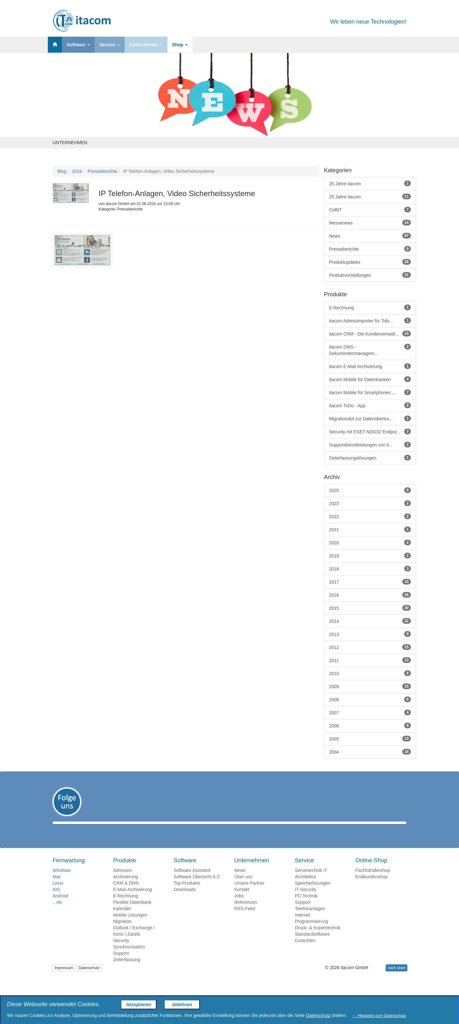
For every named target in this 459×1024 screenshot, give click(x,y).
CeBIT (370, 209)
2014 (370, 621)
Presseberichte (102, 171)
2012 (370, 647)
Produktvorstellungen (370, 275)
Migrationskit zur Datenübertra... (370, 418)
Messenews (370, 222)
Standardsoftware (312, 943)
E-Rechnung (370, 307)
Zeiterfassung (126, 968)
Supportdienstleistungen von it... (370, 444)
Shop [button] (180, 44)
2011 (370, 660)
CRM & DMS (126, 892)
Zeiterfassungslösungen (370, 457)
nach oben (396, 977)
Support (121, 962)
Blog (61, 171)
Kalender (122, 917)
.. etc (57, 911)
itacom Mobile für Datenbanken (370, 379)
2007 (370, 712)
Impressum (64, 977)
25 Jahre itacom (370, 196)
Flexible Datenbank (132, 911)
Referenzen (245, 911)
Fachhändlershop (372, 879)
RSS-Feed (244, 917)
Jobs (239, 905)
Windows (62, 879)
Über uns (243, 885)
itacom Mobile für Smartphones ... (370, 392)
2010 (370, 673)
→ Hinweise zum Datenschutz (379, 1015)
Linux (58, 892)
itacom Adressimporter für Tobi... (370, 320)
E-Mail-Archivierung (132, 898)
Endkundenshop (371, 885)
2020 (370, 542)
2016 (77, 171)
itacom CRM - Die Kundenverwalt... (370, 333)
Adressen (122, 879)
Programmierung (311, 930)
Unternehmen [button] (146, 44)
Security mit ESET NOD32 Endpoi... (370, 431)
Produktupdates (370, 262)
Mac (57, 885)
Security (121, 949)
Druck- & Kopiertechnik (317, 936)
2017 (370, 582)
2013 (370, 634)
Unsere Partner (249, 892)
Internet (302, 924)
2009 (370, 686)
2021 (370, 529)
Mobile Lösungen (130, 924)
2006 (370, 725)
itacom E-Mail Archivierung (370, 366)
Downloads (185, 898)
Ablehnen (182, 1004)
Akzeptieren (138, 1004)
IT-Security (305, 898)
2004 (370, 752)
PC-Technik (306, 905)
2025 (370, 490)
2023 (370, 503)
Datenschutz (89, 977)
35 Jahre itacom (370, 183)
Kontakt (241, 898)
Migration (122, 930)
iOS (56, 898)
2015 (370, 608)
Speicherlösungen (313, 892)
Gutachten (305, 949)
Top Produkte (187, 892)
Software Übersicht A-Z (197, 885)
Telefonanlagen (310, 917)
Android (60, 905)
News (370, 236)
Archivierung (125, 885)
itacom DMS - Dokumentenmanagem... (370, 350)
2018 (370, 568)
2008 (370, 699)
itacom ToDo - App (370, 405)
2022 (370, 516)
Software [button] (78, 44)
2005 (370, 738)
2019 (370, 555)
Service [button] (109, 44)
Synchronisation (129, 956)
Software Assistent (192, 879)
